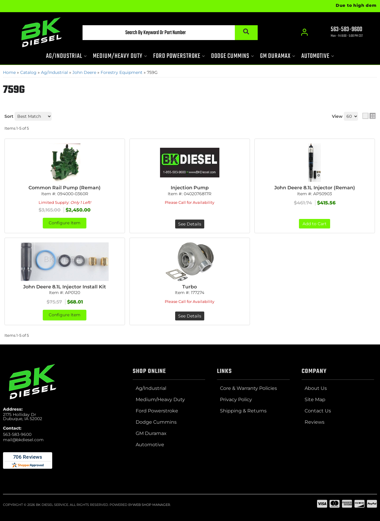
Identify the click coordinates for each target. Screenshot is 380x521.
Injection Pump (190, 187)
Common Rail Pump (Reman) (64, 187)
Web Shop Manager (151, 505)
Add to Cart (315, 223)
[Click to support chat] (341, 33)
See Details (189, 224)
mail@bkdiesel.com (23, 440)
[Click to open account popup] (304, 32)
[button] (168, 33)
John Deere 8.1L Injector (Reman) (314, 187)
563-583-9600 (17, 434)
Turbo (189, 287)
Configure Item (64, 223)
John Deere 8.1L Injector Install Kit (64, 287)
